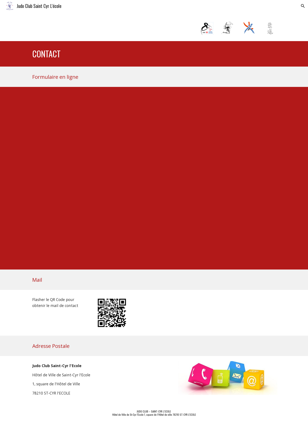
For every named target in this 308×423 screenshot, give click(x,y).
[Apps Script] (143, 178)
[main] (122, 53)
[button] (303, 6)
